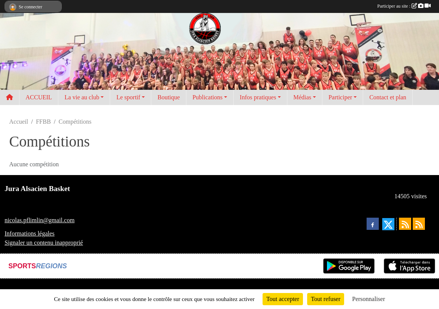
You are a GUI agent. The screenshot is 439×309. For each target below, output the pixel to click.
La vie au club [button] (81, 97)
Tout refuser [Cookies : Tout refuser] (326, 299)
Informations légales (29, 233)
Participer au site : (404, 6)
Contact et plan (387, 97)
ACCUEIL (39, 97)
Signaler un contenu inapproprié (44, 242)
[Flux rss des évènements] (419, 224)
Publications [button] (207, 97)
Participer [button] (340, 97)
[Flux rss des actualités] (405, 224)
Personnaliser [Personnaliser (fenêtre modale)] (368, 299)
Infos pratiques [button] (258, 97)
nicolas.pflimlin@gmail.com (40, 220)
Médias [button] (302, 97)
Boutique (168, 97)
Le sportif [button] (128, 97)
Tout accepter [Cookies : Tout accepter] (282, 299)
